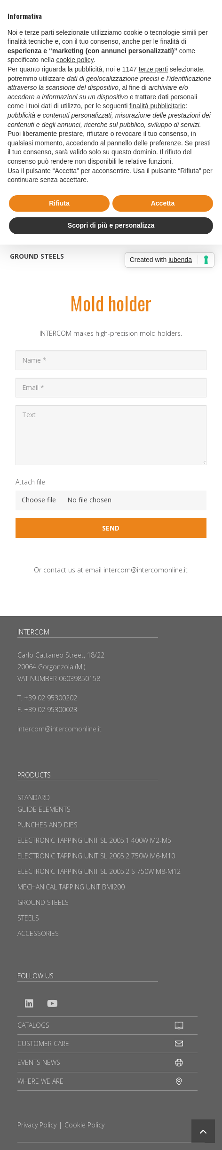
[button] (203, 1131)
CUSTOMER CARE (43, 1043)
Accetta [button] (163, 203)
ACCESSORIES (38, 933)
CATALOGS (33, 1025)
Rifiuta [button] (59, 203)
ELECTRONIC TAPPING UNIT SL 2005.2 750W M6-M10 (96, 855)
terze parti (153, 69)
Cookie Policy (84, 1124)
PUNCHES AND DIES (47, 824)
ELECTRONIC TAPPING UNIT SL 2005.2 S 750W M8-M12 (99, 871)
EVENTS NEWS (38, 1062)
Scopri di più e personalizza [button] (111, 225)
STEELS (28, 917)
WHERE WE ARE (40, 1081)
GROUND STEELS (37, 256)
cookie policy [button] (75, 59)
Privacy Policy (36, 1124)
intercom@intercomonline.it (59, 728)
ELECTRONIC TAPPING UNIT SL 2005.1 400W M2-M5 (94, 840)
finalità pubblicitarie (157, 106)
